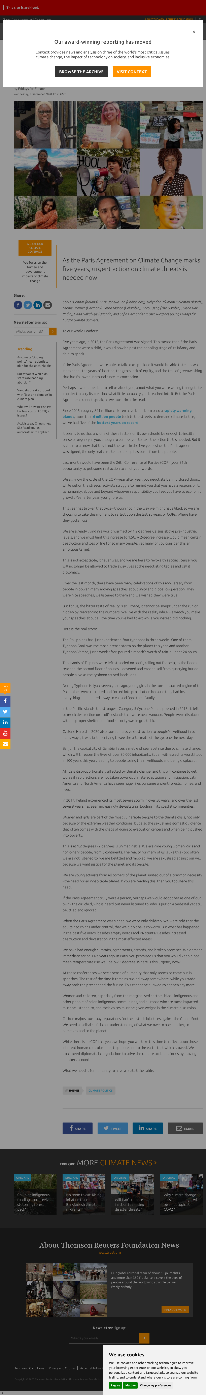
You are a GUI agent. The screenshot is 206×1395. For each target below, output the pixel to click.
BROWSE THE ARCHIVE (81, 71)
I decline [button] (130, 1385)
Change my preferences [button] (155, 1385)
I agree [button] (115, 1385)
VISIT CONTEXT (132, 71)
